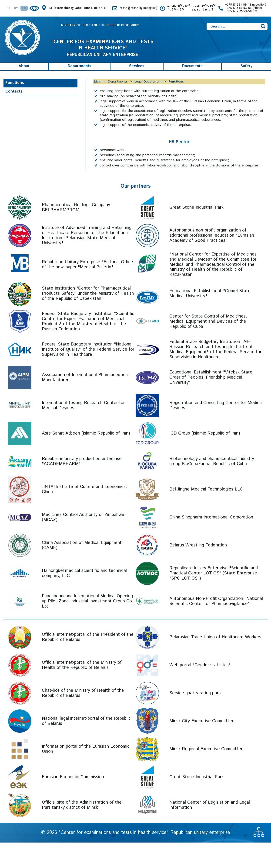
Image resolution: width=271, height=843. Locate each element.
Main (97, 82)
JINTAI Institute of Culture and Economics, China (84, 490)
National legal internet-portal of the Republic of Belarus (86, 721)
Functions (14, 83)
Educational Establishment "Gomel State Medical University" (210, 294)
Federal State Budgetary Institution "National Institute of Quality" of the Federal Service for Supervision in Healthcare (88, 350)
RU (8, 8)
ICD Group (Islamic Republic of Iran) (204, 434)
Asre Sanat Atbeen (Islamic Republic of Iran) (86, 434)
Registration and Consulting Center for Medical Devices (216, 406)
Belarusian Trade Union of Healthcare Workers (215, 638)
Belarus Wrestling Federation (198, 546)
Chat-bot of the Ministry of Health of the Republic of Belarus (83, 693)
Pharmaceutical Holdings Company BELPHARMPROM (76, 208)
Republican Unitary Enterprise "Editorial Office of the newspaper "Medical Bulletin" (87, 265)
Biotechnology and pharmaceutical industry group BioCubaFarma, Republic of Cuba (211, 462)
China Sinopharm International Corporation (211, 518)
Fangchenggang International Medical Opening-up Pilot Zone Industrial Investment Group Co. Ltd (88, 602)
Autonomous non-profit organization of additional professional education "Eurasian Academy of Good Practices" (211, 236)
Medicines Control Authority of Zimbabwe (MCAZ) (83, 518)
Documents (192, 66)
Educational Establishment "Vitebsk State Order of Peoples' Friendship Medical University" (210, 378)
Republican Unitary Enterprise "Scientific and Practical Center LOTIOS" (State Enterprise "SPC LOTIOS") (213, 574)
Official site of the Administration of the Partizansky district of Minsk (82, 805)
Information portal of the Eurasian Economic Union (86, 749)
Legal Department (148, 82)
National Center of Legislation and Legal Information (209, 805)
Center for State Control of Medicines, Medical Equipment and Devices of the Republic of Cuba (208, 322)
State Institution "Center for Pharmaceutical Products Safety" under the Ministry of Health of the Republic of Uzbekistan (88, 294)
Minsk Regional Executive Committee (206, 749)
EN (24, 8)
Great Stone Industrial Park (196, 208)
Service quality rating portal (196, 694)
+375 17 (245, 5)
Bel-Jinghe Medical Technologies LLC (206, 490)
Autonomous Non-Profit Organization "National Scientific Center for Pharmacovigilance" (216, 602)
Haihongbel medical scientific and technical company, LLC (84, 574)
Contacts (14, 92)
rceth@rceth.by (138, 8)
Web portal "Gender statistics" (200, 666)
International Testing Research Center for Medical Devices (83, 406)
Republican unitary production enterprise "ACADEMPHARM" (82, 462)
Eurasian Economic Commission (73, 777)
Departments (79, 66)
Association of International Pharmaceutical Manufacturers (85, 378)
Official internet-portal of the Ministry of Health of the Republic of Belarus (82, 665)
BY (16, 8)
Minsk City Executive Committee (201, 722)
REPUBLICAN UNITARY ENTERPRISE (102, 48)
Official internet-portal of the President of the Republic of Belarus (88, 637)
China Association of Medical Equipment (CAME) (82, 546)
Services (136, 66)
